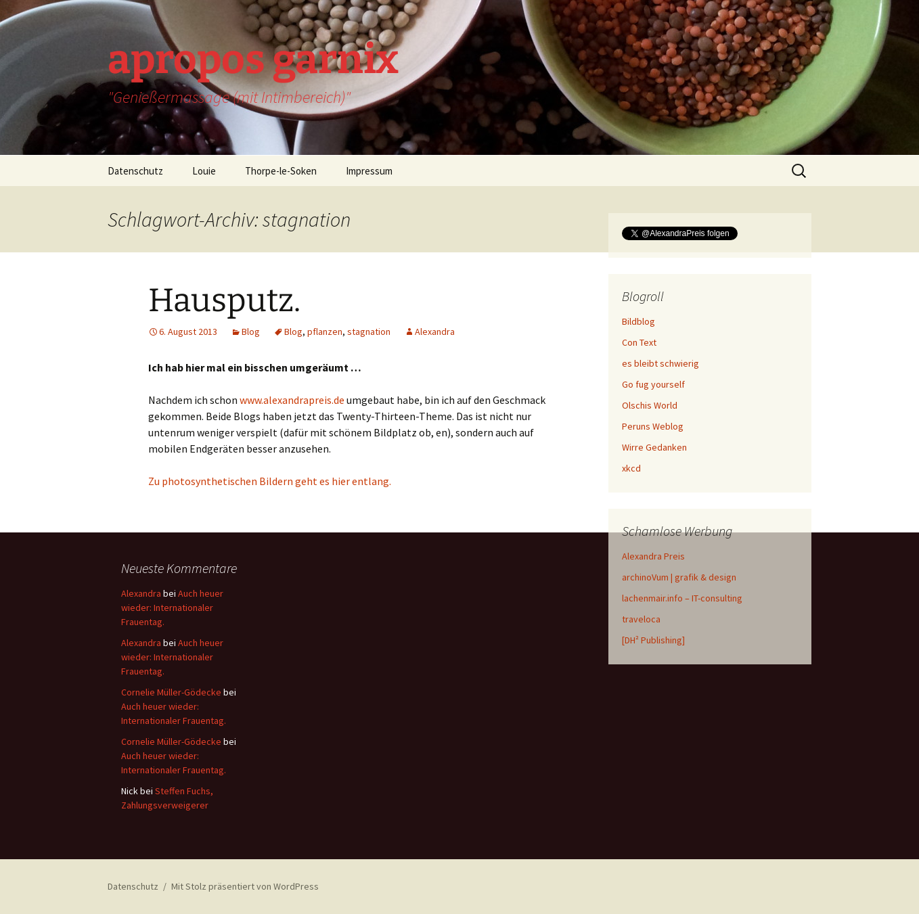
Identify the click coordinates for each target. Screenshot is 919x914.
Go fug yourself (653, 384)
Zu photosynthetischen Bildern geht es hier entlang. (269, 481)
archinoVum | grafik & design (679, 577)
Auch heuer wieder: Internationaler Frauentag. (172, 607)
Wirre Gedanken (654, 447)
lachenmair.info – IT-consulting (682, 598)
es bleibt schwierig (660, 363)
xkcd (631, 468)
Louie (204, 170)
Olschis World (649, 405)
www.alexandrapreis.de (292, 400)
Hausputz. (224, 300)
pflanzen (324, 331)
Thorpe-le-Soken (281, 170)
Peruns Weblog (652, 426)
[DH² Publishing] (653, 640)
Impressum (369, 170)
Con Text (639, 342)
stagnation (368, 331)
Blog (251, 331)
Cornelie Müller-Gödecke (171, 692)
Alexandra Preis (653, 556)
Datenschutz (135, 170)
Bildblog (638, 321)
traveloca (641, 619)
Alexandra (435, 331)
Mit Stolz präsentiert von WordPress (245, 886)
